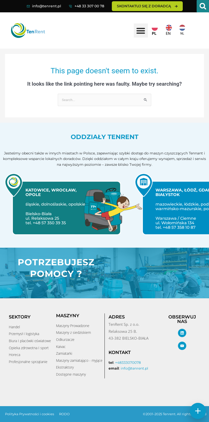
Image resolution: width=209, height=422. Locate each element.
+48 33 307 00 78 (89, 6)
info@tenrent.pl (46, 6)
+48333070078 (128, 363)
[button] (203, 6)
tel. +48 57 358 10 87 (174, 227)
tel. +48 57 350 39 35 (44, 222)
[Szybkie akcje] (198, 411)
